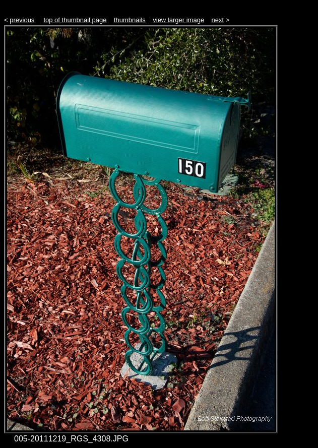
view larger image (178, 20)
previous (22, 20)
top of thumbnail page (74, 20)
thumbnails (130, 20)
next (218, 20)
